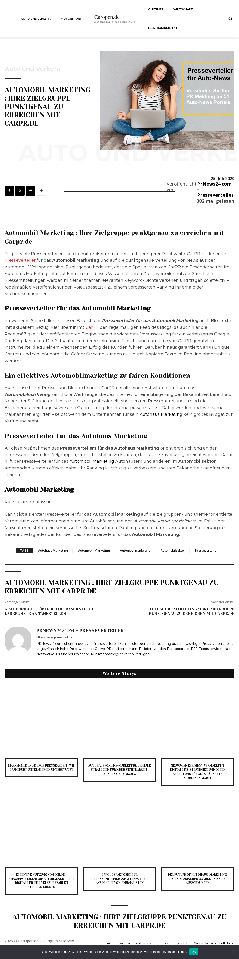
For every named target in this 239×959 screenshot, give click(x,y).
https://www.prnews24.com (55, 637)
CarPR (92, 327)
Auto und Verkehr (33, 69)
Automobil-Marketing (94, 550)
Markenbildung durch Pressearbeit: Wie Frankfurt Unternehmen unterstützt (41, 769)
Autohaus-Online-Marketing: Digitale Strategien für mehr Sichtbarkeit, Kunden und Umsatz (119, 769)
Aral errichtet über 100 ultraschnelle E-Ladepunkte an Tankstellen (50, 611)
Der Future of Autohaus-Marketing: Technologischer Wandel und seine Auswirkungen (197, 877)
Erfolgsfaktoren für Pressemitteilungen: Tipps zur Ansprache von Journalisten (119, 877)
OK (194, 951)
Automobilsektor (173, 550)
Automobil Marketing (92, 461)
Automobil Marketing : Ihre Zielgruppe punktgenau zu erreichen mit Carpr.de (191, 611)
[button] (230, 18)
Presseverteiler (20, 260)
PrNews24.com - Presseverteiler (215, 189)
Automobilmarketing (135, 550)
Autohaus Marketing (161, 414)
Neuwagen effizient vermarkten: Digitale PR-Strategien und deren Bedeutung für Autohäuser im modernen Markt (197, 771)
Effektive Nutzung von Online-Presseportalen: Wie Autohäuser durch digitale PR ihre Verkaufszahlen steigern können (41, 879)
